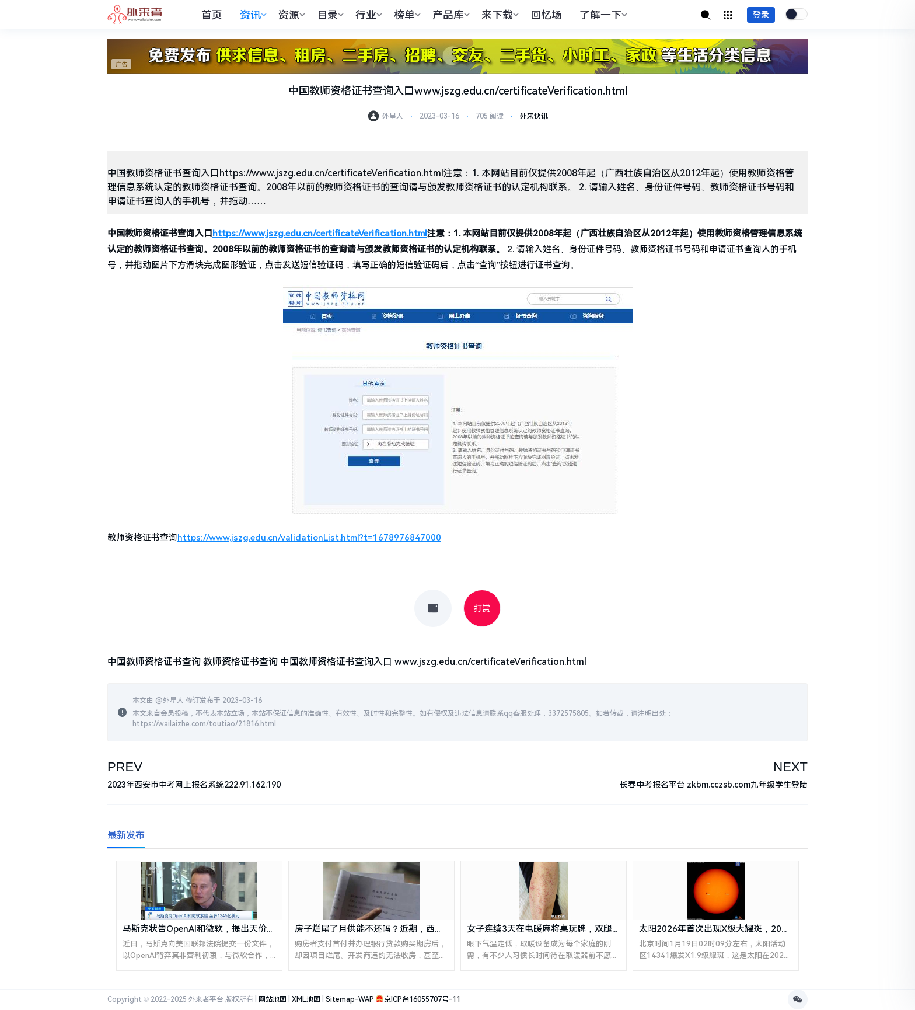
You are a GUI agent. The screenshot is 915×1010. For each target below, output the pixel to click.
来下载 (498, 15)
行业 (367, 15)
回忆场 (546, 15)
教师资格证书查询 (240, 661)
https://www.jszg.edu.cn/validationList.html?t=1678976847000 (309, 537)
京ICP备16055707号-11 (422, 999)
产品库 (449, 15)
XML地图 (306, 999)
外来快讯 (534, 116)
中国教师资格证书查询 (154, 661)
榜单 (406, 15)
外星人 (173, 700)
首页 (211, 15)
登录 (761, 14)
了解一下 (601, 15)
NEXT (790, 767)
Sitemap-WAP (350, 999)
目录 (329, 15)
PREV (124, 767)
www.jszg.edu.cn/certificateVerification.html (490, 661)
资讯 (252, 15)
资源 (290, 15)
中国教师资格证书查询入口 (336, 661)
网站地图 (273, 999)
